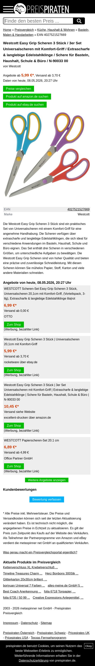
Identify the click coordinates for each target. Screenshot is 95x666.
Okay (88, 646)
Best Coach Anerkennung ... (22, 591)
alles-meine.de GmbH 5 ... (65, 585)
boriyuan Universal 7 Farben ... (24, 585)
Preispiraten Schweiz (51, 633)
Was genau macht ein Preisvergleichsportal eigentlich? (40, 552)
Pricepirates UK (78, 633)
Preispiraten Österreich (18, 633)
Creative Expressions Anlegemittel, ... (58, 597)
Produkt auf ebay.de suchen (25, 104)
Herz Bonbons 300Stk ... (61, 573)
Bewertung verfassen (46, 499)
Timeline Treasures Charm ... (22, 573)
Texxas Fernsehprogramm (48, 637)
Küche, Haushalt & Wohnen (56, 29)
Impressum (10, 623)
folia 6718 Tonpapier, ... (60, 591)
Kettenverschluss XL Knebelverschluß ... (30, 567)
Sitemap (46, 623)
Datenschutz (29, 623)
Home (7, 29)
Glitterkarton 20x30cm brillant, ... (25, 579)
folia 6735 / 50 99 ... (16, 597)
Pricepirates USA (16, 637)
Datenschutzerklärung (34, 660)
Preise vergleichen (18, 88)
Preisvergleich (24, 29)
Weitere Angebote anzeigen (46, 480)
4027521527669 (78, 209)
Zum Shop (14, 324)
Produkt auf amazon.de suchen (27, 96)
